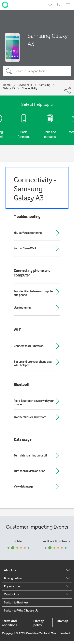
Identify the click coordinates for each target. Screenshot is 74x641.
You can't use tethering (28, 233)
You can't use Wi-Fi (25, 248)
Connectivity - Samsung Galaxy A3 (35, 188)
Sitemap (62, 621)
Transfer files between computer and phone (34, 293)
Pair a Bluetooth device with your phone (34, 402)
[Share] (70, 84)
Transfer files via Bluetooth (30, 417)
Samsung (44, 85)
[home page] (5, 4)
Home (7, 85)
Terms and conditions (9, 623)
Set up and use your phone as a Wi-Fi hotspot (33, 363)
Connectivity (29, 88)
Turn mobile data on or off (29, 471)
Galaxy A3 (9, 88)
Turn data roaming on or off (30, 455)
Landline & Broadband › (55, 541)
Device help (25, 85)
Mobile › (18, 541)
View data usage (23, 486)
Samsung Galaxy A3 (48, 39)
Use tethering (22, 307)
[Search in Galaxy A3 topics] (37, 71)
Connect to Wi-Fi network (29, 346)
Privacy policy (38, 623)
